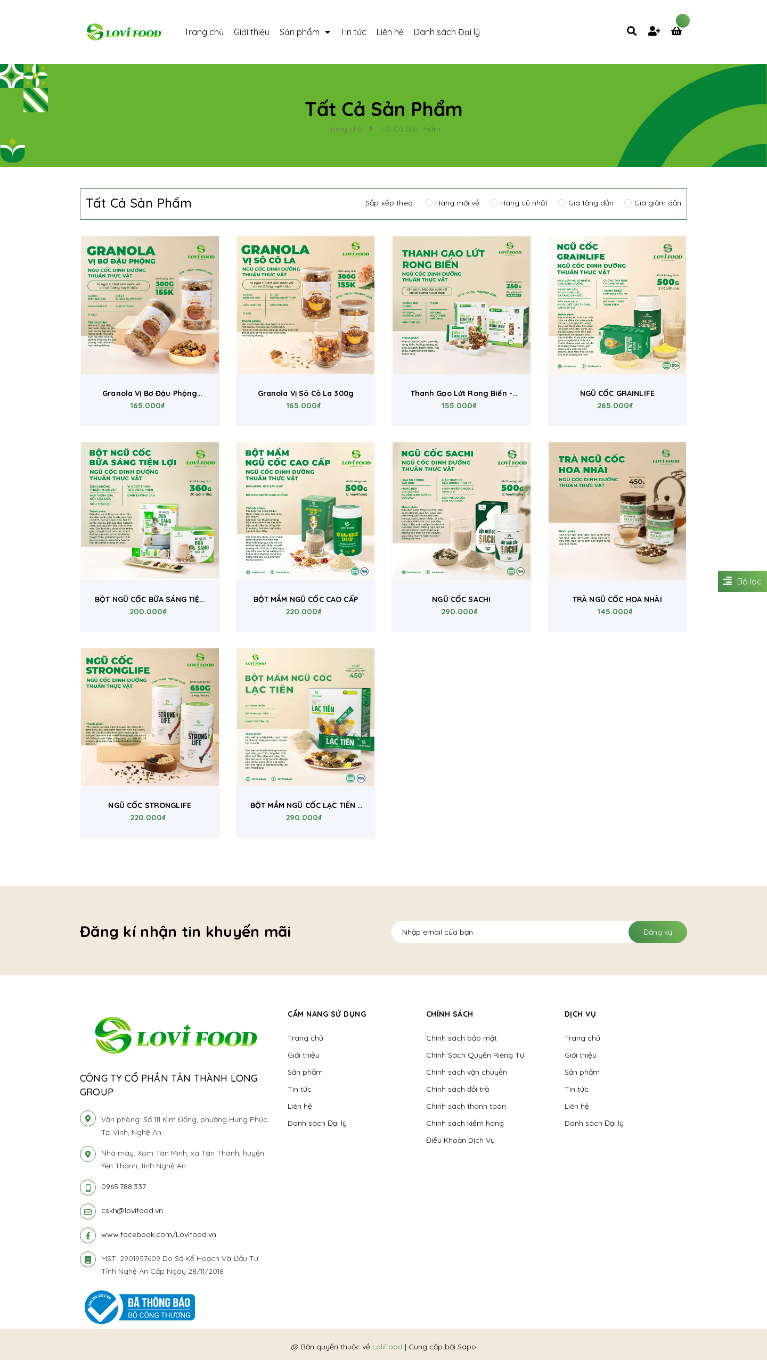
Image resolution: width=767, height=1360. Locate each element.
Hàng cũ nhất (519, 203)
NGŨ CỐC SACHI (461, 599)
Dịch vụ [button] (581, 1014)
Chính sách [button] (450, 1014)
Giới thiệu (304, 1055)
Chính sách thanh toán (466, 1106)
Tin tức (300, 1089)
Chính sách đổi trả (457, 1089)
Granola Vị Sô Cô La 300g (306, 393)
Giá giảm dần (652, 203)
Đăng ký (657, 932)
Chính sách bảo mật (461, 1038)
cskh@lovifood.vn (132, 1210)
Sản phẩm (305, 1072)
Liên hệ (300, 1106)
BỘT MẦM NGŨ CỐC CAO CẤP (306, 599)
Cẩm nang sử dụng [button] (327, 1014)
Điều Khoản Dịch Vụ (460, 1140)
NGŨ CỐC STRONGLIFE (149, 805)
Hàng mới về (452, 203)
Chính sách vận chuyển (466, 1072)
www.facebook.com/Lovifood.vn (158, 1234)
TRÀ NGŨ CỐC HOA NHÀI (617, 599)
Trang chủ (305, 1038)
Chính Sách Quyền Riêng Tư (475, 1055)
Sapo (467, 1346)
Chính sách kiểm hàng (465, 1123)
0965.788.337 (123, 1186)
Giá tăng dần (586, 203)
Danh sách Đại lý (317, 1123)
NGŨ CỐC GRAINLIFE (617, 393)
